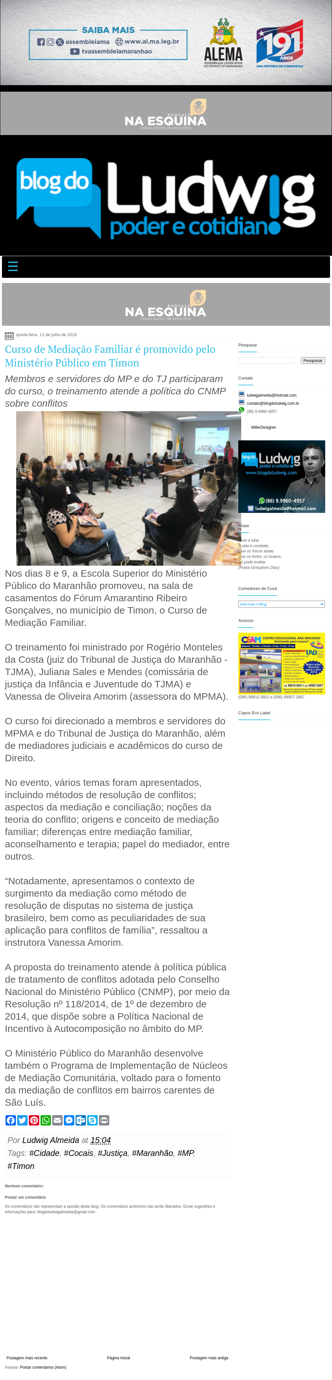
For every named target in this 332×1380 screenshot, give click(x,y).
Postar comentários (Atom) (43, 1367)
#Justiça (112, 1153)
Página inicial (118, 1358)
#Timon (20, 1166)
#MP (185, 1153)
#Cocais (78, 1153)
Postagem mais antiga (209, 1358)
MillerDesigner (263, 427)
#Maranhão (152, 1153)
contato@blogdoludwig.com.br (273, 403)
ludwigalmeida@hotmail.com (272, 395)
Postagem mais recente (26, 1358)
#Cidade (44, 1153)
